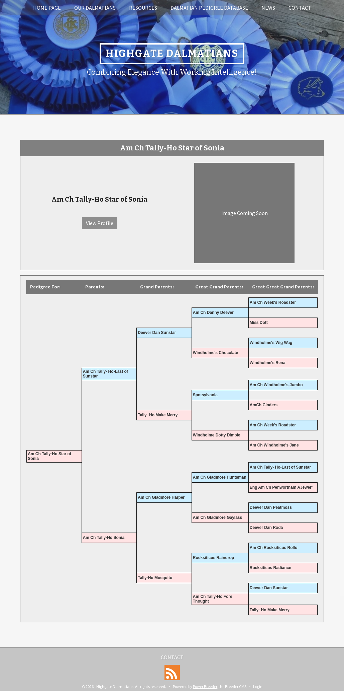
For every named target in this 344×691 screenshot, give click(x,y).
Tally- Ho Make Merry (158, 415)
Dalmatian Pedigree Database (209, 7)
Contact (300, 7)
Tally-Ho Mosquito (155, 577)
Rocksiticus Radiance (270, 567)
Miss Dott (259, 322)
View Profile (99, 223)
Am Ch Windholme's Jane (274, 445)
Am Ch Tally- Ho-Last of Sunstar (280, 467)
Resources (143, 7)
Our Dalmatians (95, 7)
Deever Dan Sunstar (157, 332)
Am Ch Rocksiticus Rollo (274, 547)
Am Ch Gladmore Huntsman (219, 477)
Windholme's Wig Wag (271, 342)
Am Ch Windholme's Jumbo (276, 385)
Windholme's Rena (267, 362)
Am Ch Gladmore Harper (161, 497)
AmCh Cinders (263, 405)
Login (257, 686)
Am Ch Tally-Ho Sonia (103, 537)
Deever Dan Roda (266, 527)
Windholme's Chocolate (215, 352)
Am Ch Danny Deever (213, 312)
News (268, 7)
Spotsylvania (205, 395)
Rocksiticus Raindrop (213, 557)
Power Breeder (205, 686)
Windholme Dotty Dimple (216, 435)
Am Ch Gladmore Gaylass (217, 517)
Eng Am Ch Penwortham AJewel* (281, 487)
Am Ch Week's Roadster (273, 302)
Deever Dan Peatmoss (271, 507)
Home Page (47, 7)
